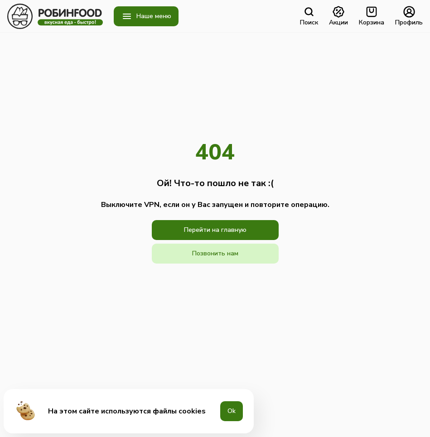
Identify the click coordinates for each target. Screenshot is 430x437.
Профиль (409, 16)
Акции (338, 16)
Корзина (371, 16)
